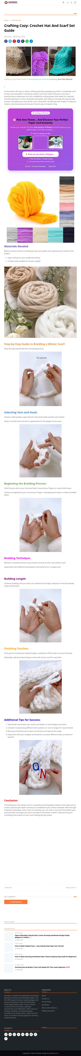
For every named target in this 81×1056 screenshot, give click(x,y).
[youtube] (22, 1034)
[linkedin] (14, 1034)
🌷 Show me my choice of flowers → (40, 154)
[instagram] (35, 1034)
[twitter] (31, 1034)
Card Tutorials (19, 933)
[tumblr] (10, 1034)
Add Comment (15, 902)
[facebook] (27, 1034)
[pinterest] (63, 2)
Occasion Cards (19, 965)
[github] (6, 1038)
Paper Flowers (19, 954)
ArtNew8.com (53, 1053)
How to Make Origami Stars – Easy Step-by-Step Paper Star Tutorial (39, 946)
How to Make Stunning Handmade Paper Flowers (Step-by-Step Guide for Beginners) (45, 957)
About (44, 996)
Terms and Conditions (49, 1008)
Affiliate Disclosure (48, 1011)
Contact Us (45, 999)
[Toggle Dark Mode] (68, 2)
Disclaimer (45, 1005)
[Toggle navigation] (75, 2)
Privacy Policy (46, 1002)
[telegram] (6, 1034)
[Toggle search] (71, 3)
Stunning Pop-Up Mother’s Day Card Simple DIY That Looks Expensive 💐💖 (42, 967)
